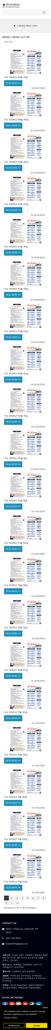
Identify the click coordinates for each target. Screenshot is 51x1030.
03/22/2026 (39, 215)
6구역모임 (29, 978)
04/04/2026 (39, 130)
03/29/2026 (39, 173)
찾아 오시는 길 (23, 957)
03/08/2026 (39, 300)
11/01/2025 (40, 892)
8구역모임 (7, 981)
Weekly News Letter (28, 26)
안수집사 (14, 960)
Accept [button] (36, 1026)
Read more (13, 83)
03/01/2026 (39, 342)
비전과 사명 (17, 955)
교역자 (5, 960)
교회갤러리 (7, 967)
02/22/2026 (39, 384)
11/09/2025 (40, 850)
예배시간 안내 (8, 957)
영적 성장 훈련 (28, 971)
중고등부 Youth (9, 987)
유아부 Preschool (18, 985)
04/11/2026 (40, 88)
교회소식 (37, 964)
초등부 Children (35, 985)
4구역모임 (7, 978)
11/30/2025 (40, 723)
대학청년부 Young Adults (29, 987)
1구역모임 (14, 975)
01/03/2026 (39, 554)
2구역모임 (25, 975)
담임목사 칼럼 (41, 955)
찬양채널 (27, 964)
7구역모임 (40, 978)
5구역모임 (18, 978)
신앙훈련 (16, 971)
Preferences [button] (14, 1026)
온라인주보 (19, 967)
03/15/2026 (39, 257)
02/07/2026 (39, 469)
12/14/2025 (40, 638)
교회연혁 (28, 955)
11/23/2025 (40, 765)
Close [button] (45, 1008)
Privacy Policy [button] (10, 1017)
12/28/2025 (40, 596)
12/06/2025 (39, 681)
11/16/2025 (40, 808)
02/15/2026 (39, 427)
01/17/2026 (40, 511)
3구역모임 (36, 975)
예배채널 (17, 964)
